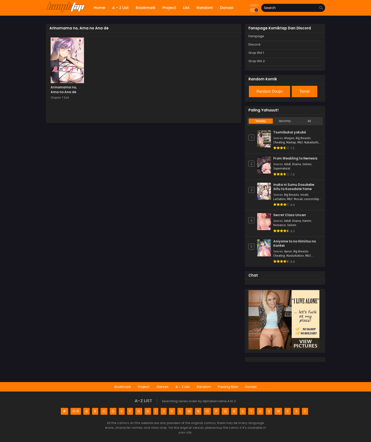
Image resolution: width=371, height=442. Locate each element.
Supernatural (281, 168)
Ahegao (289, 138)
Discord (254, 44)
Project (144, 386)
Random (204, 386)
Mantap (291, 142)
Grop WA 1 (256, 52)
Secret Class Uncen (289, 215)
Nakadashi (311, 142)
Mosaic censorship (306, 199)
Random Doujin (269, 91)
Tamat (304, 91)
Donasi (250, 386)
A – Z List (183, 386)
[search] (321, 8)
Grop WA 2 (256, 61)
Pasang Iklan (228, 386)
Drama (296, 164)
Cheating (279, 142)
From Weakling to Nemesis (295, 158)
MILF (300, 142)
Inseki (304, 194)
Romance (279, 225)
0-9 (76, 411)
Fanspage (256, 36)
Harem (306, 221)
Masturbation (295, 255)
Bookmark (123, 386)
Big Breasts (303, 138)
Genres (162, 386)
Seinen (306, 164)
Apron (288, 251)
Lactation (279, 199)
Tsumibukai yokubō (289, 132)
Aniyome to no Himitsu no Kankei (294, 243)
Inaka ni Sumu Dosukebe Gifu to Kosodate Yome (293, 187)
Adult (287, 164)
